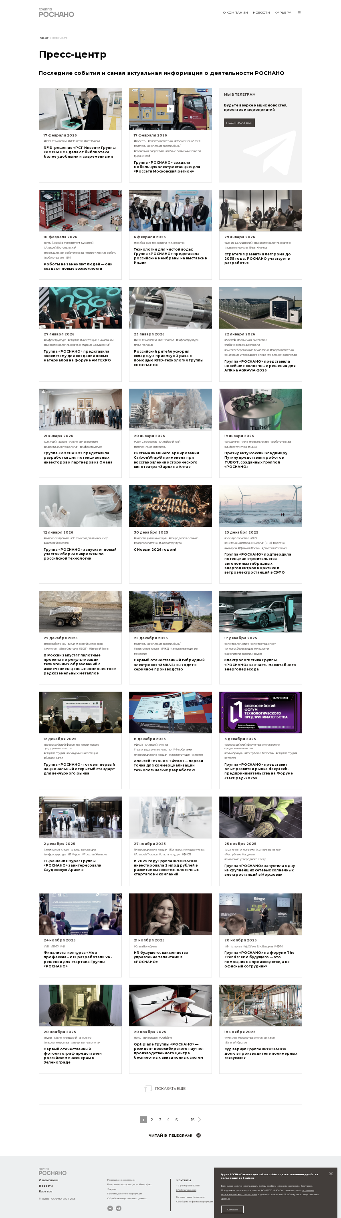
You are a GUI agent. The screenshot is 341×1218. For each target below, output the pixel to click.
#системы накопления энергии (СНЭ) (157, 146)
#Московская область (187, 141)
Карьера (282, 12)
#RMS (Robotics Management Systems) (68, 243)
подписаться (239, 122)
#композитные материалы (150, 447)
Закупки (111, 1189)
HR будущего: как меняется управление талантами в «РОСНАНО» (161, 957)
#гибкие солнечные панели (183, 151)
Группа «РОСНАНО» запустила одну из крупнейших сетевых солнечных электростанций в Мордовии (259, 870)
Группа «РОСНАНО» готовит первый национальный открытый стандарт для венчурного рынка (79, 769)
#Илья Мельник (143, 345)
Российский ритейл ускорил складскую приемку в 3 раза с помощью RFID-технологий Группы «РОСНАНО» (169, 358)
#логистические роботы (100, 253)
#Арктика (279, 543)
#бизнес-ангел (53, 758)
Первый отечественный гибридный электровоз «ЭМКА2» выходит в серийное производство (169, 664)
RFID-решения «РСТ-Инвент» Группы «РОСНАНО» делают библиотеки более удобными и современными (80, 152)
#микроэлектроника (56, 538)
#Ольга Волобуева (145, 946)
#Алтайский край (169, 441)
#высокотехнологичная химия (272, 243)
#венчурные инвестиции (82, 753)
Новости (261, 12)
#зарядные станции (83, 849)
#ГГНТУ (54, 946)
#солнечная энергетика (149, 151)
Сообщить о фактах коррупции (194, 1201)
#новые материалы (236, 247)
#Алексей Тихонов (156, 744)
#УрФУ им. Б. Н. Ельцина (258, 946)
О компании (235, 12)
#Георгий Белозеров (89, 644)
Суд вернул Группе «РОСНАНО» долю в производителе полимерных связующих (260, 1053)
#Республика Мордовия (239, 854)
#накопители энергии (238, 654)
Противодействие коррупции (124, 1193)
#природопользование (183, 538)
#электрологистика (160, 141)
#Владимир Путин (236, 441)
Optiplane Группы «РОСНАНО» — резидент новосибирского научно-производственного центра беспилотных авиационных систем (169, 1050)
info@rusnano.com (186, 1189)
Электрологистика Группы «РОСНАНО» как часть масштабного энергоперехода (260, 664)
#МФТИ (278, 946)
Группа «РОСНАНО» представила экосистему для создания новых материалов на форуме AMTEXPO (77, 355)
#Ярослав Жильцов (94, 854)
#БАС (137, 1037)
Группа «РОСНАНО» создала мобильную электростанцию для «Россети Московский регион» (167, 167)
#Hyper (258, 654)
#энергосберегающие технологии (246, 350)
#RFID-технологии (55, 141)
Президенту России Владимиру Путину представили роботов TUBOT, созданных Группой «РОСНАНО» (255, 459)
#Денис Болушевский (238, 243)
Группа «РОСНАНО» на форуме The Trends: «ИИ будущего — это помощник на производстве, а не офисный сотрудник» (259, 959)
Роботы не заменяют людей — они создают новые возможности (78, 266)
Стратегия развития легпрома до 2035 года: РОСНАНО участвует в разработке (257, 258)
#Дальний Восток (249, 548)
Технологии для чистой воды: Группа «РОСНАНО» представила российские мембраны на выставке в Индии (170, 256)
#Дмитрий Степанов (274, 548)
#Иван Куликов (258, 247)
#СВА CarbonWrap (145, 441)
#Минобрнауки (182, 749)
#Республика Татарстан (259, 753)
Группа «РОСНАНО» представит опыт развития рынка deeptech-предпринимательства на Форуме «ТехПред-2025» (258, 771)
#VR (46, 946)
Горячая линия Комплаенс (190, 1197)
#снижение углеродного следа (245, 355)
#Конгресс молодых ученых (186, 849)
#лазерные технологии (85, 1042)
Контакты (183, 1180)
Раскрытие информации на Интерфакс (129, 1184)
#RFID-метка (75, 141)
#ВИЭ (253, 538)
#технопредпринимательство (153, 749)
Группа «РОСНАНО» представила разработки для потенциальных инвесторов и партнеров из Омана (78, 457)
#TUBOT (252, 447)
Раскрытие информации (121, 1179)
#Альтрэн (230, 548)
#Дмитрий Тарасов (55, 441)
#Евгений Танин (99, 648)
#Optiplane (165, 1037)
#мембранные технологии (150, 243)
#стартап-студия (54, 753)
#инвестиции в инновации (96, 340)
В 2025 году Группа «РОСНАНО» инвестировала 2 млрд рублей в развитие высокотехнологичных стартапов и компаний (166, 867)
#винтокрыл (150, 1037)
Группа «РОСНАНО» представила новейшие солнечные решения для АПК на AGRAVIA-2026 (260, 365)
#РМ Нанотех (176, 243)
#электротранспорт (146, 648)
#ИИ (68, 257)
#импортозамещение (184, 648)
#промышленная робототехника (64, 253)
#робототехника (54, 257)
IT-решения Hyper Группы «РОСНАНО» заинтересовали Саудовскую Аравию (72, 865)
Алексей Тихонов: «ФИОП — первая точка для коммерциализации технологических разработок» (168, 765)
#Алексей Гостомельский (60, 247)
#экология (50, 648)
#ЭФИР (83, 648)
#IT (69, 854)
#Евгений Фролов (235, 1042)
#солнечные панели (268, 849)
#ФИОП (138, 744)
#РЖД (165, 648)
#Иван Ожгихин (68, 648)
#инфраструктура (55, 340)
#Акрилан (230, 1037)
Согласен (232, 1209)
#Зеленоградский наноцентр (89, 538)
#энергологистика (282, 350)
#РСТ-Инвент (92, 141)
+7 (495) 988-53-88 (188, 1185)
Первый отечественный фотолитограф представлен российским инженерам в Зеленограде (73, 1055)
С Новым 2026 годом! (155, 550)
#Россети (140, 141)
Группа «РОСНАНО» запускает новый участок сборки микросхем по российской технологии (80, 554)
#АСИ (71, 644)
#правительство (259, 441)
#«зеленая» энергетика (282, 355)
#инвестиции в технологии (61, 447)
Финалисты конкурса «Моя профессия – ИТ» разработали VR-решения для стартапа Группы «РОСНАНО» (78, 959)
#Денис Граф (142, 156)
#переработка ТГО (55, 644)
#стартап (73, 340)
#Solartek (230, 340)
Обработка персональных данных (127, 1198)
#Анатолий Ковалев (56, 543)
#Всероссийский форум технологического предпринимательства (71, 746)
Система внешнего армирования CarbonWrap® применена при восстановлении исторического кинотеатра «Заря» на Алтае (166, 459)
